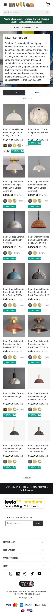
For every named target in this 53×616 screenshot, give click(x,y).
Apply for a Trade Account (13, 19)
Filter (14, 93)
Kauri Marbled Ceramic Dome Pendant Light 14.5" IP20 (13, 240)
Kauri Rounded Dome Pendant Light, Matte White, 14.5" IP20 (13, 132)
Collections (26, 28)
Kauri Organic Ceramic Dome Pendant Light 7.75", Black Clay (38, 448)
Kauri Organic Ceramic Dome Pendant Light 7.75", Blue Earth (13, 448)
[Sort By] (39, 92)
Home (16, 28)
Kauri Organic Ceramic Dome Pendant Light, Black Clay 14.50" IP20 (38, 292)
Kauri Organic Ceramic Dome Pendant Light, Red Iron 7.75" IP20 (38, 396)
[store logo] (21, 4)
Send (38, 523)
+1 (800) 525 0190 (26, 598)
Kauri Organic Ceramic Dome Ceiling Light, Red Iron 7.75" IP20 (13, 344)
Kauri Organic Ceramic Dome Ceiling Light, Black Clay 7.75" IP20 (38, 344)
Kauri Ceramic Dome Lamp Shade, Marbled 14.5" (38, 132)
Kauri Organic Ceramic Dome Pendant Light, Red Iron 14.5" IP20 (38, 240)
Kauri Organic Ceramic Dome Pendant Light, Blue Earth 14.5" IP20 (13, 292)
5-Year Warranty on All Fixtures (30, 22)
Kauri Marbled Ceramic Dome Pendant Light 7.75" (13, 396)
